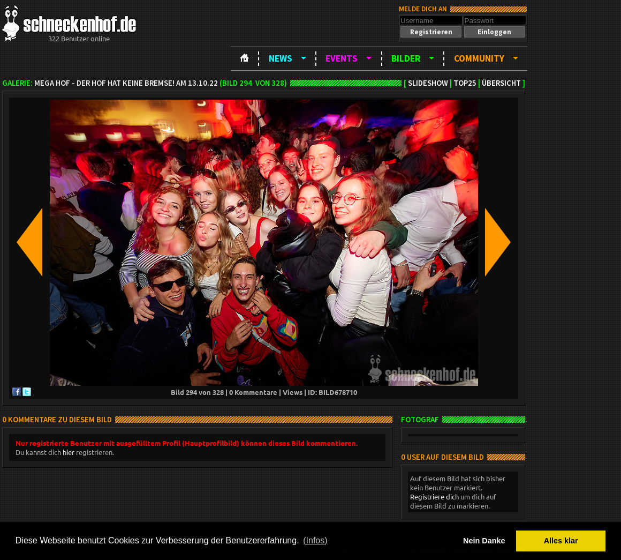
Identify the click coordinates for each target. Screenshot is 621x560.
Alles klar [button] (561, 540)
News (280, 58)
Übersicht (501, 83)
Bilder (405, 58)
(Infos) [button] (315, 540)
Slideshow (428, 83)
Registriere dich (434, 496)
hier (68, 452)
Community (479, 58)
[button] (430, 32)
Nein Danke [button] (484, 540)
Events (341, 58)
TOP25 (464, 83)
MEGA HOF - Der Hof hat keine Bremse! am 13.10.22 (126, 83)
